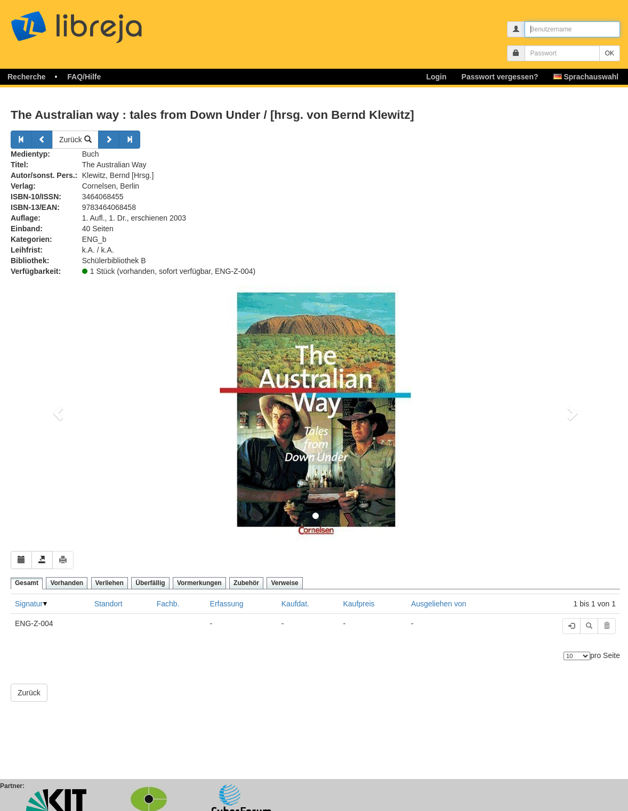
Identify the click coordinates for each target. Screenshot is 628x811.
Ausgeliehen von (438, 603)
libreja (96, 22)
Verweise (284, 583)
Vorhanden (66, 583)
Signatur (29, 603)
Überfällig (150, 583)
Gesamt (26, 583)
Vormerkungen (199, 583)
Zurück (75, 139)
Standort (108, 603)
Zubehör (246, 583)
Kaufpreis (358, 603)
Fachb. (168, 603)
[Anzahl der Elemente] (576, 656)
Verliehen (109, 583)
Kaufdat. (295, 603)
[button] (56, 410)
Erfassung (227, 603)
